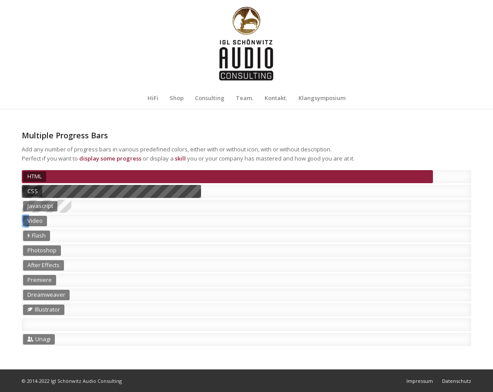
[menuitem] (153, 98)
